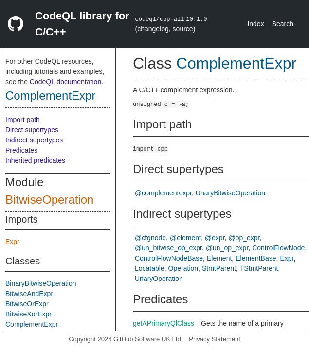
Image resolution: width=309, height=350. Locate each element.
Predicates (21, 150)
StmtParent (219, 268)
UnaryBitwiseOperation (230, 193)
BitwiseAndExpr (29, 294)
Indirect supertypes (34, 140)
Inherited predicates (35, 160)
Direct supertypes (31, 130)
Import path (22, 119)
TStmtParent (259, 268)
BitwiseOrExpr (27, 304)
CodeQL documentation (65, 82)
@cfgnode (150, 238)
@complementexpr (163, 193)
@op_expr (243, 238)
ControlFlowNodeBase (169, 258)
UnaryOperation (159, 278)
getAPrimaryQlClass (163, 323)
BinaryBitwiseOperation (40, 283)
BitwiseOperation (49, 199)
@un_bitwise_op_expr (168, 248)
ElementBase (256, 258)
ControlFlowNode (278, 248)
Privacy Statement (214, 339)
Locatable (149, 268)
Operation (183, 268)
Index (255, 24)
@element (185, 238)
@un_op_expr (227, 248)
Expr (12, 241)
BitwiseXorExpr (28, 314)
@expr (215, 238)
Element (219, 258)
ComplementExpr (50, 95)
